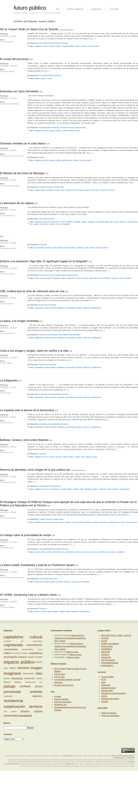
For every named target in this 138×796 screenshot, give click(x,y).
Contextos (43, 244)
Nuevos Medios (104, 278)
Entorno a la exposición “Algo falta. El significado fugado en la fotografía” (44, 261)
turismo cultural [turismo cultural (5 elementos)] (31, 711)
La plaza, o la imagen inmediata (19, 320)
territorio (111, 190)
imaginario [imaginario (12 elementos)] (12, 673)
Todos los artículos (108, 713)
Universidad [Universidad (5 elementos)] (11, 715)
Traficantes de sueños (110, 699)
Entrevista (43, 127)
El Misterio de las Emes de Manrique (22, 173)
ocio (31, 224)
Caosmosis (105, 685)
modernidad (93, 278)
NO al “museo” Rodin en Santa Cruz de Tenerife (29, 29)
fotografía (55, 278)
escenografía (39, 247)
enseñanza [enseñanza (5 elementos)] (35, 653)
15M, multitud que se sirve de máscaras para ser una (32, 291)
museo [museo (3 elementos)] (39, 678)
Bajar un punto (72, 652)
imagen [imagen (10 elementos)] (36, 668)
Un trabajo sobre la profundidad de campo (25, 535)
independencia (84, 611)
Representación (72, 275)
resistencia (103, 190)
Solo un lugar (59, 674)
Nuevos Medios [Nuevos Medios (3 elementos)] (12, 682)
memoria (122, 222)
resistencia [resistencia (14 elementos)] (13, 700)
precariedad (70, 308)
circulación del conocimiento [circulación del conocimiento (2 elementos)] (23, 641)
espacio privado (57, 247)
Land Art (75, 522)
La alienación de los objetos (17, 203)
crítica (36, 278)
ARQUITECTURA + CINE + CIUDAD (116, 635)
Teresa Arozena (9, 215)
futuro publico (8, 304)
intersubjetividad (103, 222)
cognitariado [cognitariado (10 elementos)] (13, 645)
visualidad (66, 224)
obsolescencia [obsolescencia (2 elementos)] (30, 682)
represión (94, 190)
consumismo (54, 222)
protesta (87, 190)
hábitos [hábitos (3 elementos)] (12, 668)
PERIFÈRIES (106, 649)
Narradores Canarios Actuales (113, 693)
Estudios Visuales (108, 688)
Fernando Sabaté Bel (11, 186)
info (57, 9)
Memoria (51, 549)
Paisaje (42, 187)
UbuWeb (104, 702)
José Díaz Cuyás (9, 518)
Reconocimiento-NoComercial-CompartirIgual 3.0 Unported (123, 757)
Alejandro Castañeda (11, 104)
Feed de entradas (61, 699)
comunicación (53, 334)
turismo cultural (93, 46)
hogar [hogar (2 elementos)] (6, 668)
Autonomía (43, 305)
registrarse (96, 9)
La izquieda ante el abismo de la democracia (27, 410)
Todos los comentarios (110, 716)
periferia (84, 46)
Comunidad (43, 43)
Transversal (106, 657)
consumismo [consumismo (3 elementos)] (27, 649)
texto (121, 278)
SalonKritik (105, 652)
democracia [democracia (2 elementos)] (16, 653)
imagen (57, 190)
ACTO (103, 679)
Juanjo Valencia (9, 71)
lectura (92, 247)
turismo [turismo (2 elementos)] (14, 711)
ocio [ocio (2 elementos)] (40, 682)
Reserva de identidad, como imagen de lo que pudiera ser (35, 469)
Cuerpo (70, 334)
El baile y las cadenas (110, 644)
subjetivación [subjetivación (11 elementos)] (14, 706)
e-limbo (104, 641)
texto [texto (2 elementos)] (5, 711)
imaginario (91, 222)
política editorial (75, 9)
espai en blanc (107, 646)
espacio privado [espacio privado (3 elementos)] (35, 657)
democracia (54, 522)
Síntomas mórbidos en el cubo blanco (23, 143)
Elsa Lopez (7, 393)
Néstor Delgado (9, 607)
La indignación (9, 380)
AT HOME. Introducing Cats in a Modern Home (28, 594)
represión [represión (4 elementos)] (37, 696)
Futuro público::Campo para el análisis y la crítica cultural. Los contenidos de (33, 756)
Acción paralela (107, 677)
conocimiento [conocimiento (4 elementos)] (11, 649)
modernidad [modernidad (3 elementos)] (29, 678)
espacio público (55, 46)
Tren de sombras (108, 660)
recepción (114, 278)
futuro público (30, 8)
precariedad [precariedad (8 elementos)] (12, 692)
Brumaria (105, 638)
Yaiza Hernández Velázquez (13, 156)
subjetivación (96, 308)
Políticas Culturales (61, 43)
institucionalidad (68, 46)
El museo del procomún (14, 59)
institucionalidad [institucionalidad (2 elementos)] (28, 673)
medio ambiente (71, 190)
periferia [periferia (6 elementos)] (25, 686)
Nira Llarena (7, 363)
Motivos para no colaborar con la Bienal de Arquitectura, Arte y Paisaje (70, 638)
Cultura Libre (70, 764)
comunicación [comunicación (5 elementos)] (34, 644)
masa (116, 222)
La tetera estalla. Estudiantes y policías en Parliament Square (37, 565)
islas (62, 190)
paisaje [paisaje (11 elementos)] (9, 686)
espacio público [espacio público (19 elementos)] (19, 661)
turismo (58, 224)
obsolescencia (132, 222)
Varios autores (8, 42)
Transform (105, 655)
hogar (82, 489)
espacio (48, 247)
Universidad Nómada (109, 663)
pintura (94, 457)
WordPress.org (60, 705)
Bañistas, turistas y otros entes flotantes (24, 440)
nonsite (104, 696)
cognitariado (39, 308)
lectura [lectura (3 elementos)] (7, 678)
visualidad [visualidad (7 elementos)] (25, 715)
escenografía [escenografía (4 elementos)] (10, 657)
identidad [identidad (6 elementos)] (23, 667)
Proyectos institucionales (76, 127)
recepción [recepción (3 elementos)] (8, 696)
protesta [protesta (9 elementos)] (36, 692)
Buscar (7, 723)
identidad (50, 190)
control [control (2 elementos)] (39, 649)
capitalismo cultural (41, 46)
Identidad (76, 334)
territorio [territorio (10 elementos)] (35, 707)
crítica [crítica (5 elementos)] (7, 653)
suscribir (114, 9)
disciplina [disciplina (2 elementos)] (25, 653)
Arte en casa (59, 677)
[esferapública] (107, 665)
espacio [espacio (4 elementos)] (22, 657)
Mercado (57, 486)
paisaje (80, 190)
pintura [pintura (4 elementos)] (38, 686)
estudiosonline (107, 691)
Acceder (57, 696)
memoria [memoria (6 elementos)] (16, 678)
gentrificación (67, 160)
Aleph (103, 682)
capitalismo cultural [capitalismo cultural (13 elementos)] (23, 637)
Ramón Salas (8, 452)
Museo (50, 43)
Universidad (52, 579)
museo (77, 46)
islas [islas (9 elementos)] (38, 673)
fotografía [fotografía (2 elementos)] (38, 662)
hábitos (76, 489)
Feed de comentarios (62, 702)
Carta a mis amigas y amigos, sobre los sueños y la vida (34, 350)
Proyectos (57, 75)
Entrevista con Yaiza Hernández (19, 91)
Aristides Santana (9, 248)
